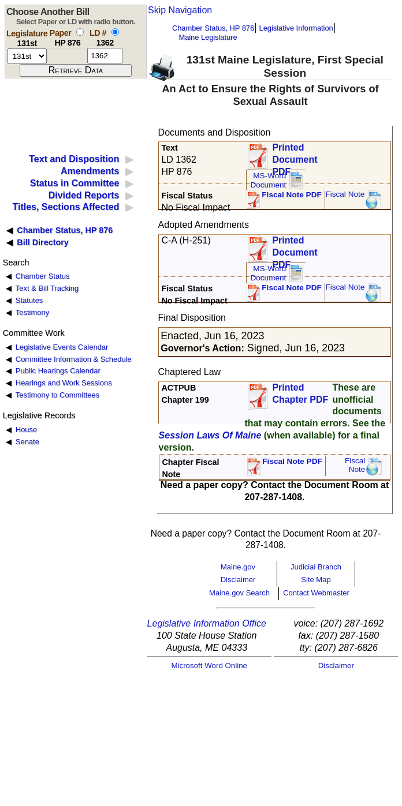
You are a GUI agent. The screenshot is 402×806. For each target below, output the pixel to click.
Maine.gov (238, 567)
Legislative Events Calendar (62, 347)
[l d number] (104, 55)
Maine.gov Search (239, 592)
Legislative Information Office (206, 623)
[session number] (27, 56)
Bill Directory (43, 242)
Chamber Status (43, 276)
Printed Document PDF (294, 156)
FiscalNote (355, 465)
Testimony (32, 312)
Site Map (315, 579)
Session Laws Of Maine (210, 435)
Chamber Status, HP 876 (213, 28)
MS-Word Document (268, 180)
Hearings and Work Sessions (64, 382)
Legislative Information (296, 28)
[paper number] (67, 55)
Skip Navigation (180, 10)
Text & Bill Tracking (47, 288)
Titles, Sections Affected (65, 207)
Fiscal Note (344, 194)
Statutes (29, 300)
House (26, 429)
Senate (27, 441)
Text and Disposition (74, 159)
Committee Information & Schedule (74, 359)
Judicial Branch (316, 567)
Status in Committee (75, 183)
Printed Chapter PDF (300, 393)
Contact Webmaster (316, 592)
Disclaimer (238, 579)
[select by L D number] (115, 32)
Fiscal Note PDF (292, 194)
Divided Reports (84, 195)
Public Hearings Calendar (58, 370)
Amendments (90, 171)
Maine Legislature (207, 37)
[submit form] (76, 70)
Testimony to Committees (57, 395)
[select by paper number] (80, 32)
